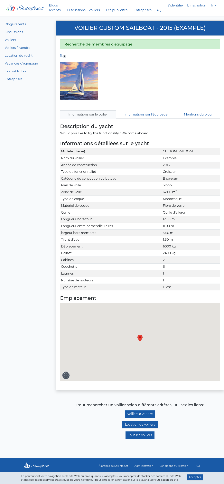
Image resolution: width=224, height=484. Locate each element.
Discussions (76, 10)
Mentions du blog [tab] (198, 114)
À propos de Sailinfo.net (113, 465)
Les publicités (15, 71)
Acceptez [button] (195, 477)
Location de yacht (19, 55)
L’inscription (196, 5)
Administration (144, 465)
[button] (140, 338)
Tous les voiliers (140, 435)
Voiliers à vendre (17, 48)
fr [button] (212, 5)
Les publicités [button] (117, 10)
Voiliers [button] (95, 10)
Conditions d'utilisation (174, 465)
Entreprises (143, 10)
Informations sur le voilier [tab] (88, 114)
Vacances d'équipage (21, 63)
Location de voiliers (140, 424)
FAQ (158, 10)
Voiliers (10, 40)
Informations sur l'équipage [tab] (145, 114)
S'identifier (175, 5)
